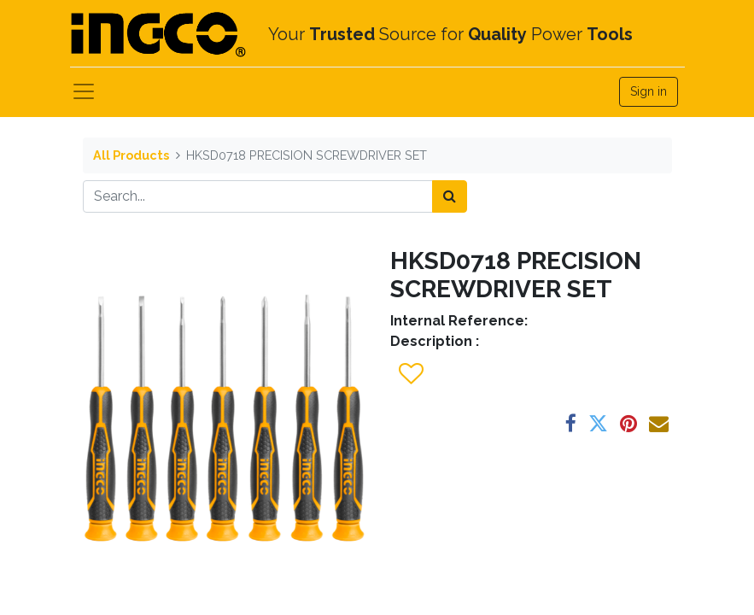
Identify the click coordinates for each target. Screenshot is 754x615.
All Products (131, 155)
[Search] (449, 196)
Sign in (648, 91)
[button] (410, 374)
